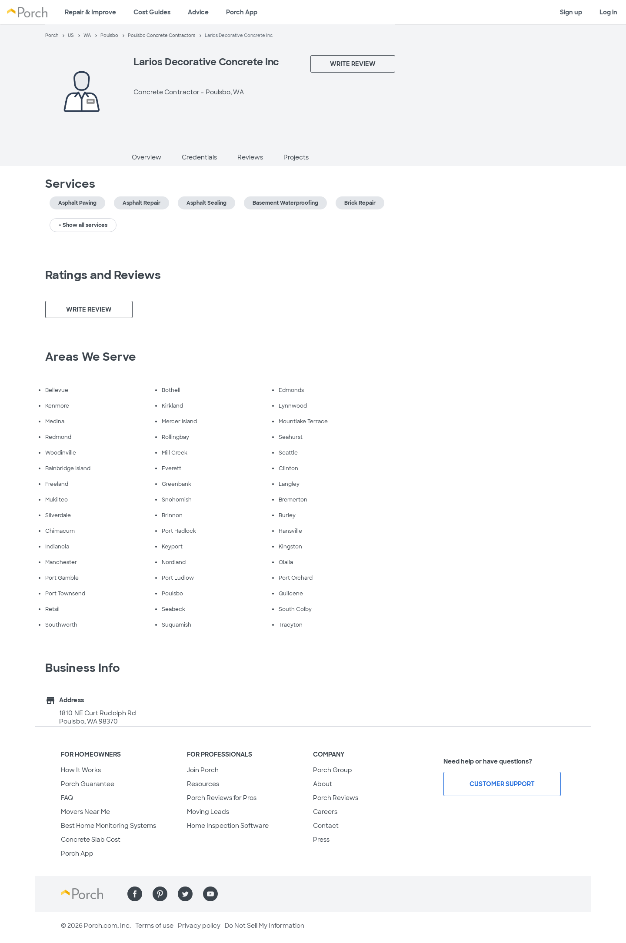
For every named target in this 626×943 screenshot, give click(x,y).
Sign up (571, 12)
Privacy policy (199, 926)
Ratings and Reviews (103, 275)
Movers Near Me (85, 812)
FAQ (67, 798)
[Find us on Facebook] (134, 894)
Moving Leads (208, 812)
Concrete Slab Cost (90, 839)
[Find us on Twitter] (185, 894)
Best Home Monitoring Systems (108, 826)
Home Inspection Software (228, 826)
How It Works (81, 770)
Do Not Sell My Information (264, 926)
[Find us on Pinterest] (160, 894)
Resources (203, 784)
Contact (326, 826)
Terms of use (154, 926)
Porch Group (332, 770)
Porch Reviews (335, 798)
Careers (325, 812)
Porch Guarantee (87, 784)
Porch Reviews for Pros (221, 798)
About (322, 784)
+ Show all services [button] (83, 225)
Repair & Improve (90, 12)
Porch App (241, 12)
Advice (198, 12)
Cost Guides (151, 12)
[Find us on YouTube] (210, 894)
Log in (608, 12)
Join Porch (203, 770)
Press (321, 839)
